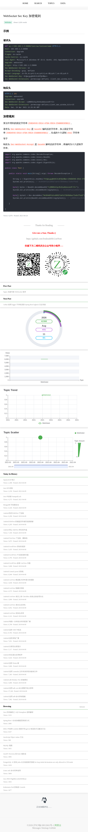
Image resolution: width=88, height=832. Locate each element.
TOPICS (51, 3)
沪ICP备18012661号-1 (43, 825)
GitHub (52, 828)
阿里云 (58, 825)
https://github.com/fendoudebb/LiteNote (44, 239)
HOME (25, 3)
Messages (36, 828)
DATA (63, 3)
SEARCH (38, 3)
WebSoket (8, 22)
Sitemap (44, 828)
